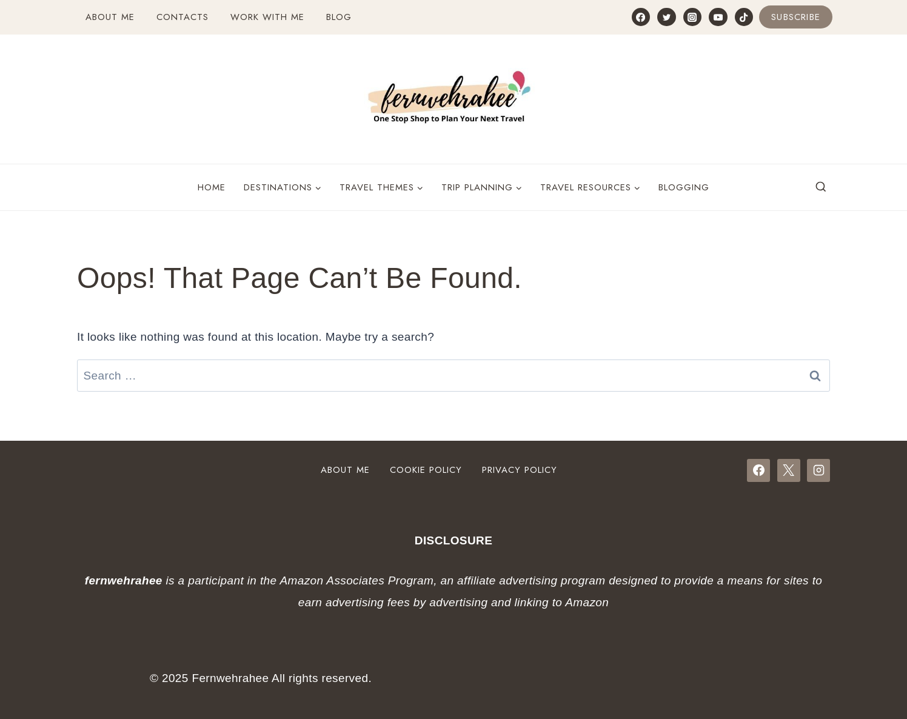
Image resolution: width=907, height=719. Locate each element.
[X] (788, 470)
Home (212, 187)
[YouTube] (718, 17)
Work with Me (267, 17)
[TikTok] (744, 17)
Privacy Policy (519, 470)
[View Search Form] (821, 187)
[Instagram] (692, 17)
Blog (339, 17)
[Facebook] (641, 17)
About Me (110, 17)
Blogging (683, 187)
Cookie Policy (426, 470)
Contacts (182, 17)
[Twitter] (666, 17)
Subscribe (795, 17)
